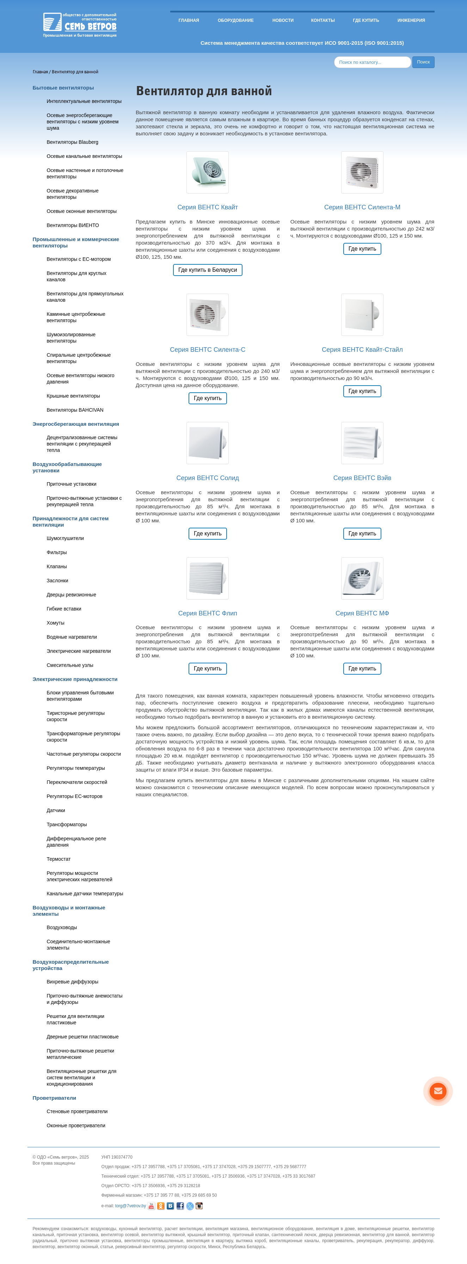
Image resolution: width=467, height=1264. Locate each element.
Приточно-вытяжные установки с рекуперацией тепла (84, 501)
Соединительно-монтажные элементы (78, 945)
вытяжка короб (251, 1240)
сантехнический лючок (294, 1234)
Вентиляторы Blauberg (73, 142)
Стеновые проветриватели (77, 1111)
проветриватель (338, 1240)
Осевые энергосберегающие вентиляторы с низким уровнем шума (83, 121)
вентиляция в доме (335, 1228)
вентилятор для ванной (385, 1234)
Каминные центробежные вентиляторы (76, 317)
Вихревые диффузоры (73, 981)
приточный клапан (251, 1234)
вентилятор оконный (77, 1246)
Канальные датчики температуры (85, 893)
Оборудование (236, 20)
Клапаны (57, 566)
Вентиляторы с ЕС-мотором (79, 259)
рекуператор (397, 1240)
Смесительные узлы (70, 665)
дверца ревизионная (339, 1234)
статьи (106, 1246)
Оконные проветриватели (76, 1125)
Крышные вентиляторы (73, 396)
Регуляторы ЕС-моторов (75, 796)
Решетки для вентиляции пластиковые (76, 1019)
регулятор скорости (186, 1246)
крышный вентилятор (209, 1234)
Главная (189, 20)
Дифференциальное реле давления (76, 842)
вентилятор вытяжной (163, 1234)
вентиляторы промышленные (153, 1240)
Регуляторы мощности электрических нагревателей (79, 876)
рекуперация (369, 1240)
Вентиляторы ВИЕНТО (73, 225)
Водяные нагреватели (72, 637)
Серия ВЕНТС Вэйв (362, 477)
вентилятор (44, 1246)
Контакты (323, 20)
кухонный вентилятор (140, 1228)
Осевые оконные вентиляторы (82, 211)
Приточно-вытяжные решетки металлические (81, 1054)
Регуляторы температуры (76, 768)
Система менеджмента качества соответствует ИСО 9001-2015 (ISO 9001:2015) (302, 43)
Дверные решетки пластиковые (83, 1036)
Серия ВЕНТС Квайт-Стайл (362, 349)
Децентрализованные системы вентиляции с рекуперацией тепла (82, 444)
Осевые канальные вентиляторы (84, 156)
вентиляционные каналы (294, 1240)
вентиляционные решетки (383, 1228)
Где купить (366, 20)
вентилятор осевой (120, 1234)
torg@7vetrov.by (130, 1205)
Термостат (59, 859)
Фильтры (57, 552)
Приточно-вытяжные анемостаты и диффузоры (85, 999)
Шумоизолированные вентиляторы (71, 338)
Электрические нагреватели (79, 651)
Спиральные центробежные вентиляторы (79, 358)
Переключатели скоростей (77, 782)
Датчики (56, 810)
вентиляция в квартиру (209, 1240)
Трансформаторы (67, 824)
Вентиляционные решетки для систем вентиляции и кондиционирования (82, 1077)
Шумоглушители (65, 538)
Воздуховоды (62, 927)
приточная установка (77, 1234)
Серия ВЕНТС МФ (362, 613)
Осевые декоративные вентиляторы (73, 194)
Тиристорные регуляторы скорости (76, 716)
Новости (283, 20)
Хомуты (55, 623)
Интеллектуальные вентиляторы (84, 101)
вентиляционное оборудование (282, 1228)
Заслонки (57, 580)
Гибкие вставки (64, 609)
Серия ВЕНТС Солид (208, 477)
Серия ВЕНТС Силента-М (362, 207)
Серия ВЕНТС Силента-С (207, 349)
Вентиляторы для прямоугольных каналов (85, 297)
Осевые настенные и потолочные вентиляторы (85, 173)
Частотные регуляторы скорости (84, 754)
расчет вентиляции (184, 1228)
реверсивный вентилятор (140, 1246)
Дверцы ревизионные (71, 594)
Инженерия (411, 20)
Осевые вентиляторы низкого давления (81, 379)
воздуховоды (103, 1228)
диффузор (423, 1240)
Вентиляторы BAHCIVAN (75, 410)
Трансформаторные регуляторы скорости (84, 737)
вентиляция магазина (226, 1228)
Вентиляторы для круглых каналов (76, 276)
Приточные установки (72, 484)
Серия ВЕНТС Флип (207, 613)
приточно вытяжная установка (90, 1240)
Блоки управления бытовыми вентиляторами (80, 696)
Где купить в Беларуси (207, 270)
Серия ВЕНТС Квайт (207, 207)
